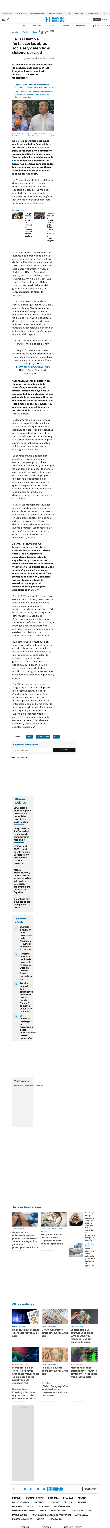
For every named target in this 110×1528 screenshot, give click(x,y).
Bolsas (23, 1086)
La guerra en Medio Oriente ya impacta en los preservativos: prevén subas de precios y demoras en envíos (34, 94)
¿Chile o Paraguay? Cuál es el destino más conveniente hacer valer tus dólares (55, 1391)
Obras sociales (43, 736)
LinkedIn (31, 1489)
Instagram (25, 1489)
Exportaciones (93, 13)
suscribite (96, 19)
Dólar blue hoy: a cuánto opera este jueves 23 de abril (22, 903)
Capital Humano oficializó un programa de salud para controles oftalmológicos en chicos (34, 86)
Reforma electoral (55, 13)
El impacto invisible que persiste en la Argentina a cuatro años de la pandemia (52, 1239)
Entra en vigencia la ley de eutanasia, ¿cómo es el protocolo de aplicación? (90, 1257)
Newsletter (105, 25)
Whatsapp (44, 1489)
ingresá (104, 19)
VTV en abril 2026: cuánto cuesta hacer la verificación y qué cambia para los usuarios (22, 855)
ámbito (15, 32)
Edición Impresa (62, 1506)
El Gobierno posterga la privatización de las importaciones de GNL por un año (28, 1027)
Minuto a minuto (21, 1364)
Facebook (19, 1489)
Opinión (95, 26)
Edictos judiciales (22, 1519)
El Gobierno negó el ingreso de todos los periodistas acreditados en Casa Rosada (22, 814)
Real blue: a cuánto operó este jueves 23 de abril (55, 1370)
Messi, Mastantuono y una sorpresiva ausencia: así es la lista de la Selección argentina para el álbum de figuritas (22, 881)
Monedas (17, 1086)
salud (15, 160)
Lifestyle (82, 1502)
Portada (16, 1498)
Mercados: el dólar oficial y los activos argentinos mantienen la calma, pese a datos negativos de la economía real (25, 1375)
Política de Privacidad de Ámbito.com (51, 1515)
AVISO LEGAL (81, 1515)
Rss (89, 1510)
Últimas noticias (35, 1498)
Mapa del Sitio (19, 1515)
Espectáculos (58, 1510)
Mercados (38, 1502)
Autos (43, 1510)
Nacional (17, 1506)
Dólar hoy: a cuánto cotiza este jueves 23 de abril (55, 1332)
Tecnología (77, 1510)
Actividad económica (37, 13)
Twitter (13, 1489)
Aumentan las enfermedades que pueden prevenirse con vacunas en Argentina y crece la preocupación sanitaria (25, 1240)
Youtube (38, 1489)
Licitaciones (55, 1519)
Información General (23, 1510)
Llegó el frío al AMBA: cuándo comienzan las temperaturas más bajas (22, 834)
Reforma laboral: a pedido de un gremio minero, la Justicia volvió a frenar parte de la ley (26, 966)
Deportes (44, 1506)
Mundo (30, 1506)
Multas (40, 1519)
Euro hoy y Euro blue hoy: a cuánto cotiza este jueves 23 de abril (24, 1395)
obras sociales (40, 147)
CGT (18, 140)
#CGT (20, 343)
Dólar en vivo (21, 13)
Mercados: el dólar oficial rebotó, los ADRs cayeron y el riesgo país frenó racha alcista (84, 1372)
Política (66, 26)
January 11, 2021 (33, 373)
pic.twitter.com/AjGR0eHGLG (33, 366)
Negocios (80, 26)
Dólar (22, 26)
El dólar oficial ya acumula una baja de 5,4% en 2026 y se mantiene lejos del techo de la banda (82, 1335)
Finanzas (52, 26)
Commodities (31, 1086)
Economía (36, 26)
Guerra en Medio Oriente (75, 13)
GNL (104, 13)
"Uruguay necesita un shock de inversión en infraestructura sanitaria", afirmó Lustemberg (32, 224)
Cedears (39, 1086)
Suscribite (64, 750)
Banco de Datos (20, 1502)
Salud (35, 32)
